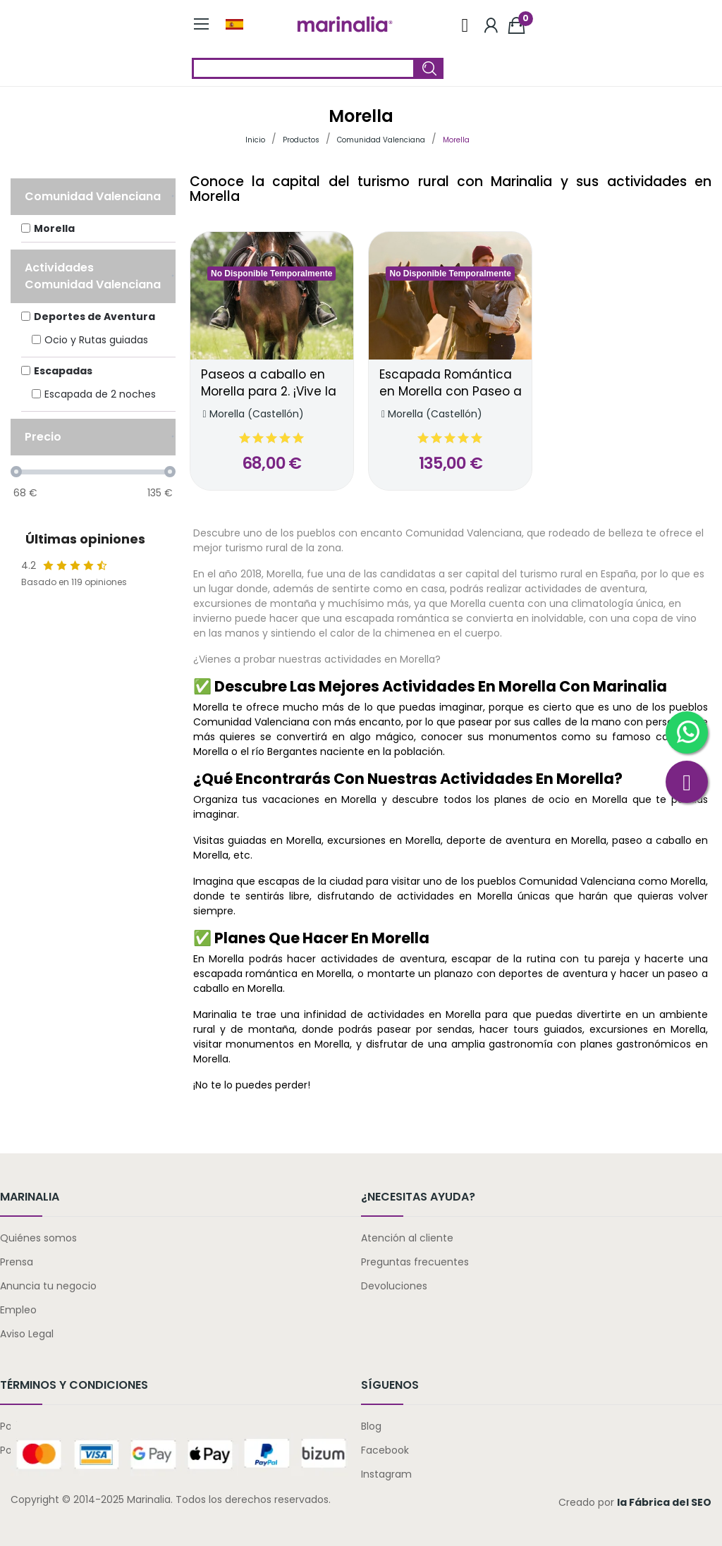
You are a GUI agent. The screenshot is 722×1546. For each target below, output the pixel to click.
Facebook (385, 1450)
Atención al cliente (407, 1238)
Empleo (18, 1310)
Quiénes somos (38, 1238)
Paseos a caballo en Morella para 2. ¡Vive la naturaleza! (268, 383)
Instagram (386, 1474)
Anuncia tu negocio (48, 1286)
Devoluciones (394, 1286)
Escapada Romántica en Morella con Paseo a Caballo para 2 (450, 383)
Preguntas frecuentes (415, 1262)
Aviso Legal (27, 1334)
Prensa (16, 1262)
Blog (371, 1426)
